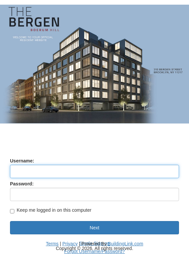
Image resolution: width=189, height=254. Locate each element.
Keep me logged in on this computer (50, 210)
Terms (52, 243)
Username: (22, 160)
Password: (22, 183)
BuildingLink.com (125, 243)
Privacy (70, 243)
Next (94, 227)
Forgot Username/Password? (94, 251)
